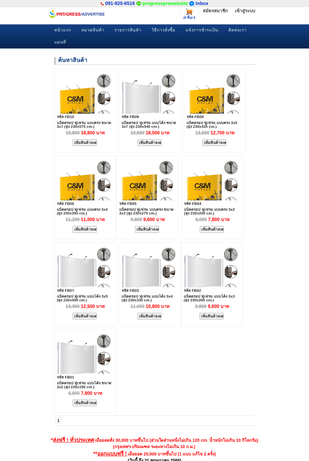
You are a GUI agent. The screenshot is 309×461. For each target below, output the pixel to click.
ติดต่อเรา (237, 30)
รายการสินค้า (127, 30)
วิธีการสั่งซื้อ (163, 30)
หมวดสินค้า (92, 30)
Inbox (198, 3)
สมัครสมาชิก (214, 10)
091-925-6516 (120, 3)
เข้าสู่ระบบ (245, 10)
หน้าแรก (62, 30)
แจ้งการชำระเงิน (201, 30)
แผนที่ (60, 42)
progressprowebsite (165, 3)
